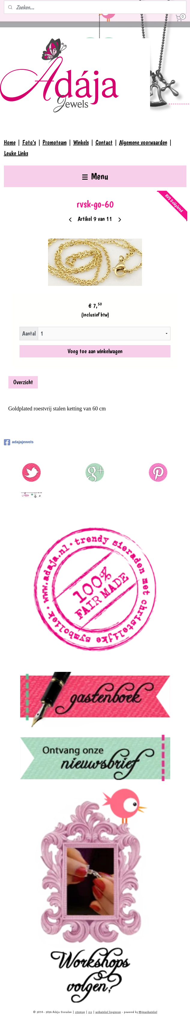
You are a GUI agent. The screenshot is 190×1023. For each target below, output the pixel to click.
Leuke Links (16, 153)
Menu (95, 176)
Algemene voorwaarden (143, 142)
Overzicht (23, 382)
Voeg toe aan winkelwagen (95, 351)
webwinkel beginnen (108, 1012)
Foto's (29, 142)
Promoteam (55, 142)
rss (90, 1012)
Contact (104, 142)
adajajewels (19, 442)
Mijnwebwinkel (148, 1012)
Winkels (81, 142)
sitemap (80, 1012)
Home (10, 142)
